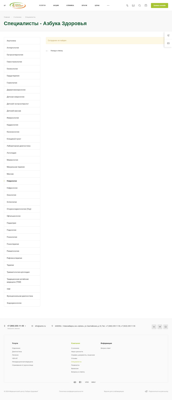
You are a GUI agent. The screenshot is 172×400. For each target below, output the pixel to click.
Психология (12, 237)
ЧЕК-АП (15, 358)
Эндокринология (14, 303)
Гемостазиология (14, 62)
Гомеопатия (12, 83)
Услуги (15, 343)
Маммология (12, 160)
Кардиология (12, 125)
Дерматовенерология (16, 90)
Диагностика (17, 351)
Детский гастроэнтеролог (18, 104)
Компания (75, 343)
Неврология (12, 181)
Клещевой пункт (14, 139)
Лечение (15, 355)
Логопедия (11, 153)
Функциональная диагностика (20, 296)
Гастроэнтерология (15, 55)
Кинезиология (13, 132)
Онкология (11, 195)
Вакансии (75, 368)
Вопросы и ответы (78, 372)
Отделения (16, 348)
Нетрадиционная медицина (22, 362)
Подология (11, 230)
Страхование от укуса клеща (22, 365)
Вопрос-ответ (106, 348)
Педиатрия (11, 223)
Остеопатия (12, 202)
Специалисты (76, 362)
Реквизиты (75, 365)
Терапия (10, 265)
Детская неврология (15, 97)
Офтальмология (13, 216)
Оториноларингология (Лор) (19, 209)
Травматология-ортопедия (18, 272)
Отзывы (74, 358)
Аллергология (13, 48)
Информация (106, 343)
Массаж (10, 174)
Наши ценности (77, 351)
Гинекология (12, 69)
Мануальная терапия (16, 167)
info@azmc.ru (40, 326)
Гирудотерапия (13, 76)
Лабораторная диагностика (18, 146)
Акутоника (11, 41)
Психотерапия (13, 244)
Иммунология (13, 118)
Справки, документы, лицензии (83, 355)
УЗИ (8, 289)
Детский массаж (14, 111)
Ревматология (13, 251)
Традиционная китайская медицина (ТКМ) (18, 280)
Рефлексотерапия (14, 258)
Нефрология (12, 188)
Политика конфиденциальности (71, 391)
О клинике (75, 348)
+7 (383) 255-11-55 (15, 326)
